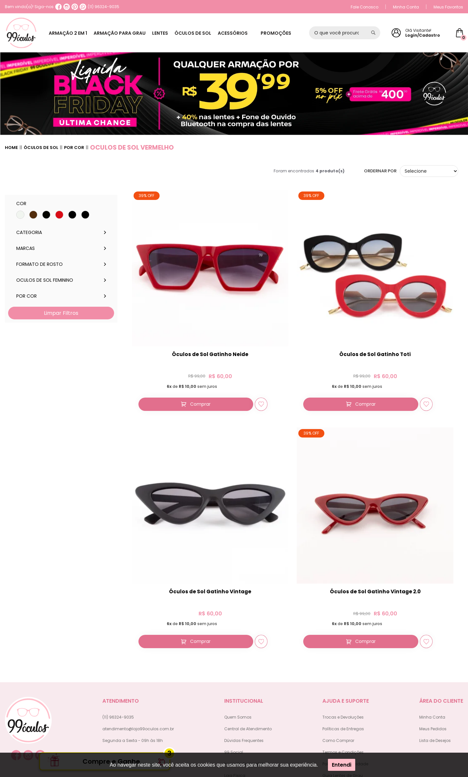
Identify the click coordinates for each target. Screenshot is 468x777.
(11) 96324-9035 (99, 7)
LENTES (166, 33)
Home (11, 148)
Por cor (74, 148)
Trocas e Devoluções (343, 612)
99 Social (233, 647)
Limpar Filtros (61, 313)
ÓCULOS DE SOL (200, 33)
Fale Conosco (364, 7)
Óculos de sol (41, 148)
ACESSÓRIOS (242, 33)
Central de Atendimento (248, 624)
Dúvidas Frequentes (244, 636)
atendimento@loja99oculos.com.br (138, 624)
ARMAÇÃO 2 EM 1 (69, 33)
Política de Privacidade (345, 659)
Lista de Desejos (435, 636)
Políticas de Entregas (343, 624)
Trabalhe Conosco (243, 682)
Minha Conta (406, 7)
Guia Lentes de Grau (342, 671)
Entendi (341, 765)
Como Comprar (338, 636)
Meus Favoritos (448, 7)
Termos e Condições (343, 647)
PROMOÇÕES (281, 33)
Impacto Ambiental (243, 659)
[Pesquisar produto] (373, 33)
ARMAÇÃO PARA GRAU (123, 33)
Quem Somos (238, 612)
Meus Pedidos (433, 624)
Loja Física (234, 671)
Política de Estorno (340, 682)
